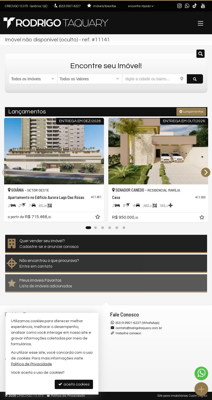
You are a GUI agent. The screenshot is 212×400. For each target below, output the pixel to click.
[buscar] (195, 79)
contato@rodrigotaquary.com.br (139, 328)
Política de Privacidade (68, 396)
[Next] (205, 172)
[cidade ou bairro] (154, 79)
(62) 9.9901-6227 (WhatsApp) (137, 323)
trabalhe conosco (128, 333)
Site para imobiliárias (173, 395)
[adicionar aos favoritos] (98, 218)
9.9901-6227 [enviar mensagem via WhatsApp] (69, 6)
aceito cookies (73, 384)
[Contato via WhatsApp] (201, 373)
